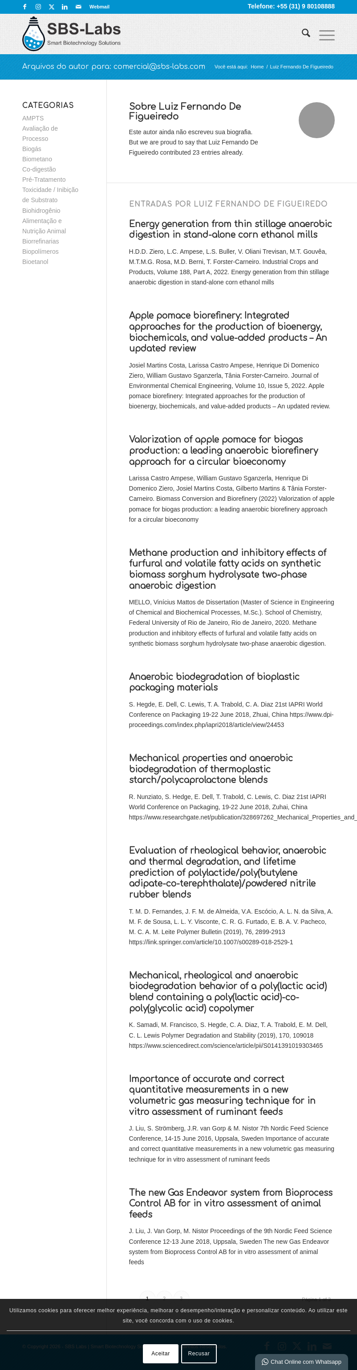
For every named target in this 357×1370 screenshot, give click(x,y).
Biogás (31, 148)
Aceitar (160, 1353)
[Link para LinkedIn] (64, 6)
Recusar (199, 1353)
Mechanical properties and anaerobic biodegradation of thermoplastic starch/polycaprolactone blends (211, 769)
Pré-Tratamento (44, 179)
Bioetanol (35, 261)
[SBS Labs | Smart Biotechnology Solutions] (71, 34)
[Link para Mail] (78, 6)
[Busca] (301, 34)
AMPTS (33, 118)
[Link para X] (51, 6)
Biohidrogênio (41, 210)
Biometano (37, 159)
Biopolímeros (40, 251)
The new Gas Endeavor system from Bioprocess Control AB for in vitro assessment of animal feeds (231, 1203)
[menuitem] (97, 6)
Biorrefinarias (40, 241)
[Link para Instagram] (38, 6)
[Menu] (322, 34)
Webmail (99, 6)
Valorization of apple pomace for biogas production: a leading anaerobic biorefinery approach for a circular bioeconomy (223, 450)
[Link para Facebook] (24, 6)
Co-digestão (39, 169)
